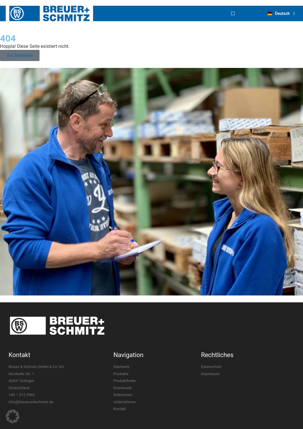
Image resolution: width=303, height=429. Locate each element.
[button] (233, 13)
